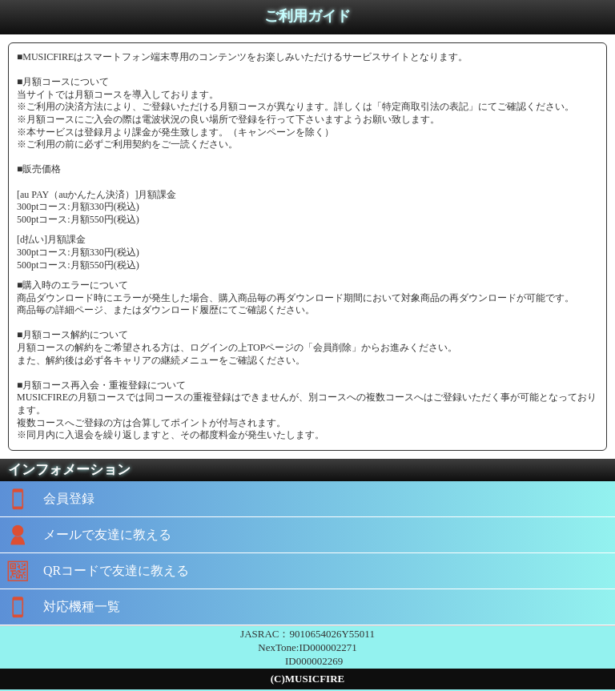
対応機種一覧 (60, 607)
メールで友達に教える (85, 534)
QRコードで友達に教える (94, 571)
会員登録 (47, 498)
